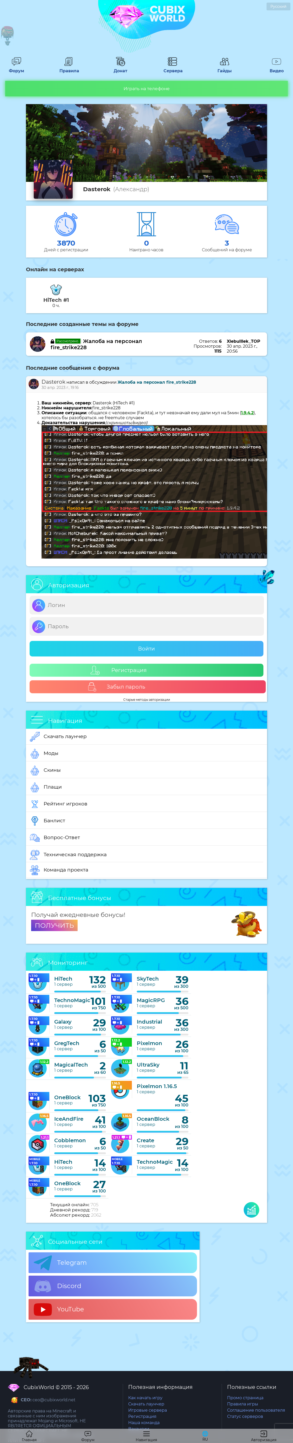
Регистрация (119, 670)
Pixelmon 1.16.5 (157, 1086)
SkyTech (148, 979)
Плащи (46, 787)
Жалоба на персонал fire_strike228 (157, 382)
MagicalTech (71, 1065)
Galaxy (63, 1022)
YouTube (59, 1310)
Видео (276, 68)
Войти (146, 649)
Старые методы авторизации (146, 700)
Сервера (172, 68)
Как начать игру (145, 1397)
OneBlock (67, 1097)
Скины (45, 770)
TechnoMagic (72, 1000)
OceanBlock (153, 1119)
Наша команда (144, 1422)
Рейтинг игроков (58, 804)
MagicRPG (151, 1000)
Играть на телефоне (147, 88)
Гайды (224, 68)
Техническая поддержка (68, 855)
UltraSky (148, 1065)
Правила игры (242, 1404)
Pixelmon (149, 1043)
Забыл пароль (116, 686)
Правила (68, 68)
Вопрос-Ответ (55, 838)
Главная (29, 1436)
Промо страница (245, 1397)
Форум (16, 68)
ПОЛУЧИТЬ (54, 925)
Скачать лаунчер (58, 737)
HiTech (63, 979)
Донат (120, 68)
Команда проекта (59, 870)
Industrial (149, 1022)
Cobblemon (70, 1140)
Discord (57, 1286)
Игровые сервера (147, 1410)
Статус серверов (245, 1416)
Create (145, 1140)
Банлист (47, 821)
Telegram (60, 1263)
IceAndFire (68, 1119)
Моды (44, 754)
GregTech (66, 1043)
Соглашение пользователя (256, 1410)
